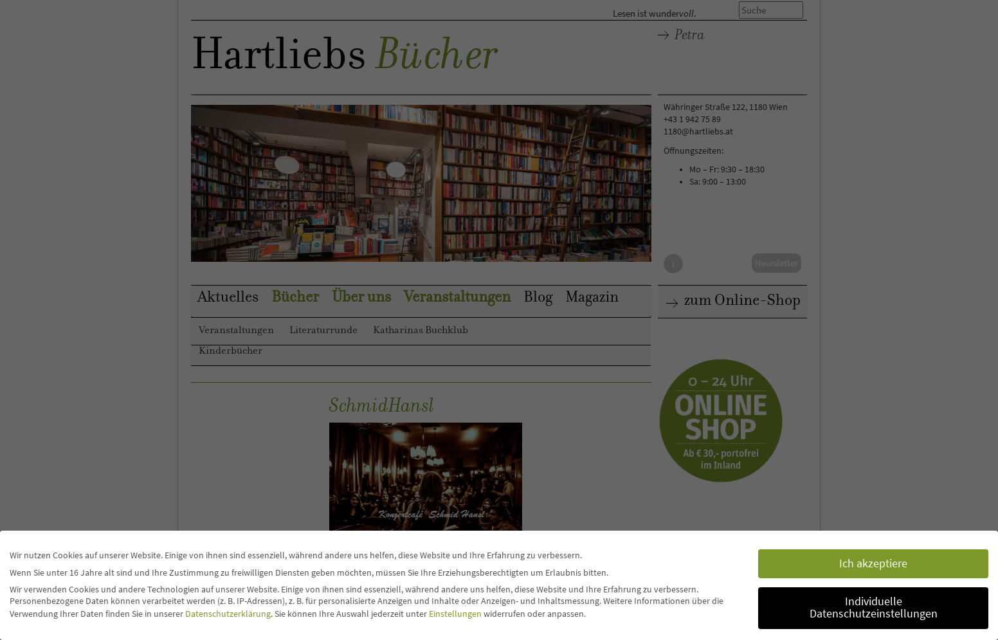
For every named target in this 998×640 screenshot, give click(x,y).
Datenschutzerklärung (228, 613)
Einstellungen (455, 613)
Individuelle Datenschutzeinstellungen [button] (874, 607)
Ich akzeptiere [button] (873, 563)
